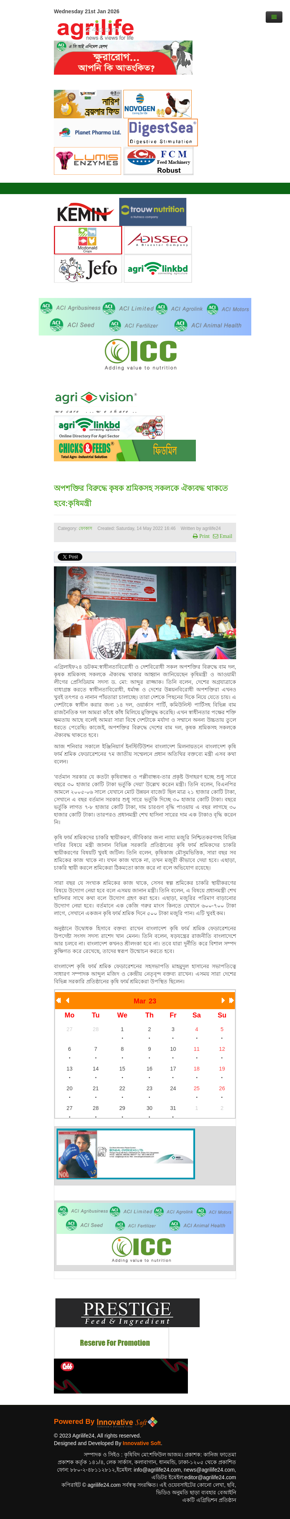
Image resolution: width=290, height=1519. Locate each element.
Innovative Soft (142, 1443)
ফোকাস (85, 528)
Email (225, 536)
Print (204, 536)
